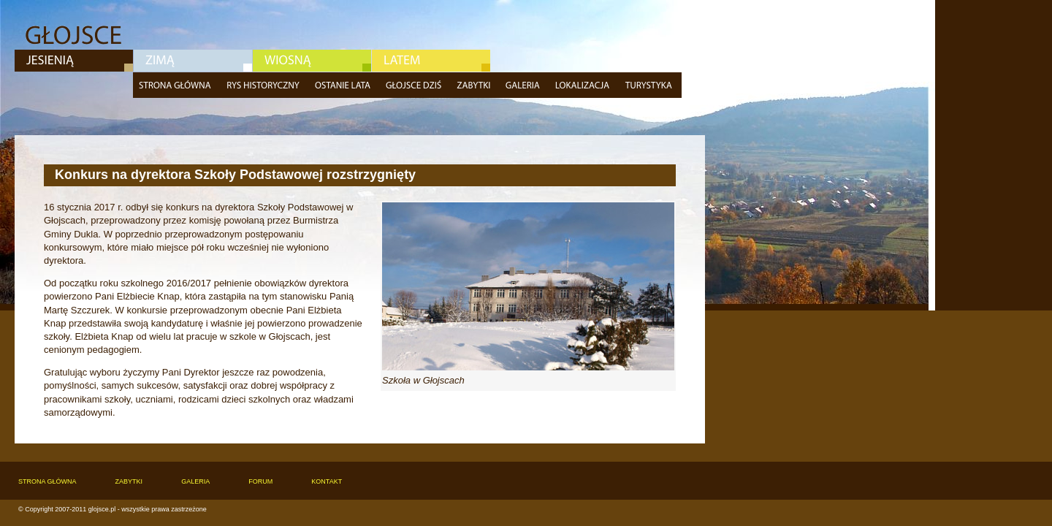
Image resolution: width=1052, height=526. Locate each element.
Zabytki (475, 85)
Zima (193, 61)
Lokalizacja (584, 85)
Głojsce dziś (415, 85)
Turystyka (650, 85)
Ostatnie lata (344, 85)
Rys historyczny (265, 85)
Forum (260, 481)
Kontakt (326, 481)
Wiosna (312, 61)
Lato (431, 61)
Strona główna (177, 85)
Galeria (524, 85)
